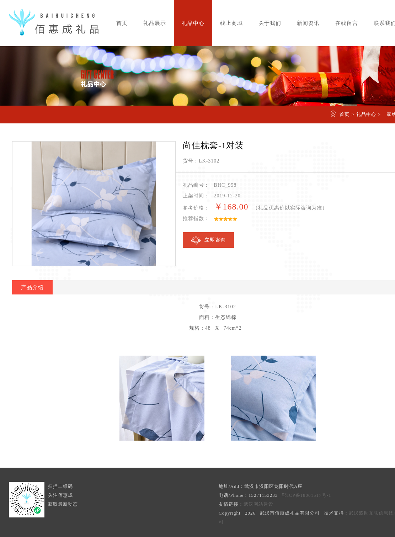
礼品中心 (193, 23)
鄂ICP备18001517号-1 (306, 495)
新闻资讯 (308, 23)
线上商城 (231, 23)
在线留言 (346, 23)
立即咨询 (208, 240)
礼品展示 (154, 23)
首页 (122, 23)
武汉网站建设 (258, 504)
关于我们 (269, 23)
